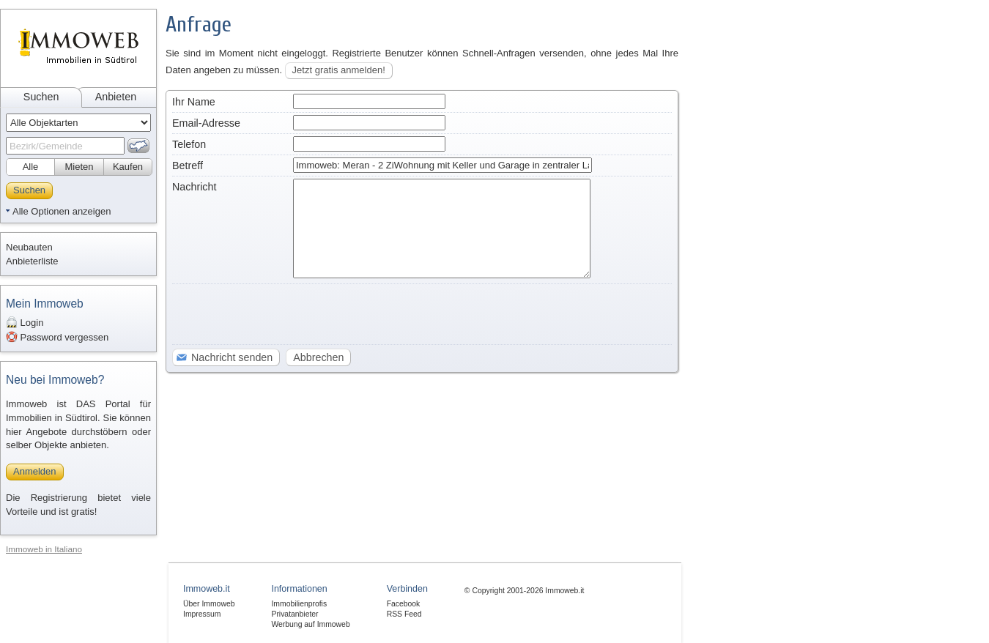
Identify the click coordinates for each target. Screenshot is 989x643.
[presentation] (283, 314)
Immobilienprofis (299, 604)
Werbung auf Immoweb (310, 624)
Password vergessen (57, 337)
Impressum (202, 614)
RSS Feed (404, 614)
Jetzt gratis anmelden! (338, 69)
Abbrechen (318, 357)
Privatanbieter (294, 614)
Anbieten (115, 97)
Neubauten (29, 247)
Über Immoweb (208, 604)
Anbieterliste (32, 261)
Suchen (41, 97)
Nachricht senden (232, 357)
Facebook (404, 604)
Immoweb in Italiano (44, 549)
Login (24, 322)
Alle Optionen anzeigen (61, 211)
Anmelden (34, 471)
